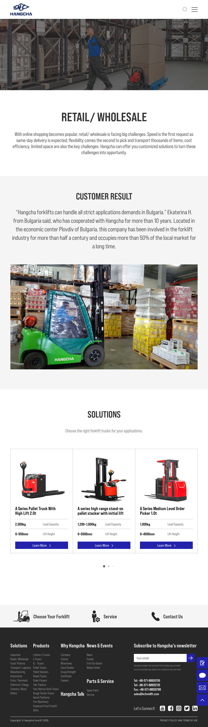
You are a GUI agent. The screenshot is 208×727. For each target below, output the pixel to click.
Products (41, 645)
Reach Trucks (40, 676)
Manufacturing (17, 672)
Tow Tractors (39, 684)
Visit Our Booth (94, 663)
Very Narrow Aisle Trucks (46, 689)
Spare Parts (93, 690)
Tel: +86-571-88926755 (147, 680)
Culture (64, 659)
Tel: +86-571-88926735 (147, 685)
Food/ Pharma (17, 663)
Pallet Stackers (41, 672)
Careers (65, 680)
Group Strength (68, 672)
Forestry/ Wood (18, 689)
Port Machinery (41, 701)
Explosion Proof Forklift (45, 706)
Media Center (93, 667)
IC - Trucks (38, 663)
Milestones (66, 663)
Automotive (16, 676)
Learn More (41, 546)
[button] (104, 566)
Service (90, 694)
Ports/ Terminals (19, 680)
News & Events (100, 645)
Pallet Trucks (39, 667)
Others (13, 693)
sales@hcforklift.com (146, 694)
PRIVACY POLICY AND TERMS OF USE (179, 720)
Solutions (18, 645)
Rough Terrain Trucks (43, 693)
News (89, 655)
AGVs (36, 710)
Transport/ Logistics (20, 667)
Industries (15, 655)
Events (90, 659)
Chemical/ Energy (19, 684)
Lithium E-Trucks (41, 655)
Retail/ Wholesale (19, 659)
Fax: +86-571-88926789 (147, 689)
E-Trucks (37, 659)
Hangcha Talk (72, 694)
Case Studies (67, 667)
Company (65, 655)
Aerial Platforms (41, 697)
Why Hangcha (73, 645)
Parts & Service (100, 681)
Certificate (66, 676)
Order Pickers (40, 680)
